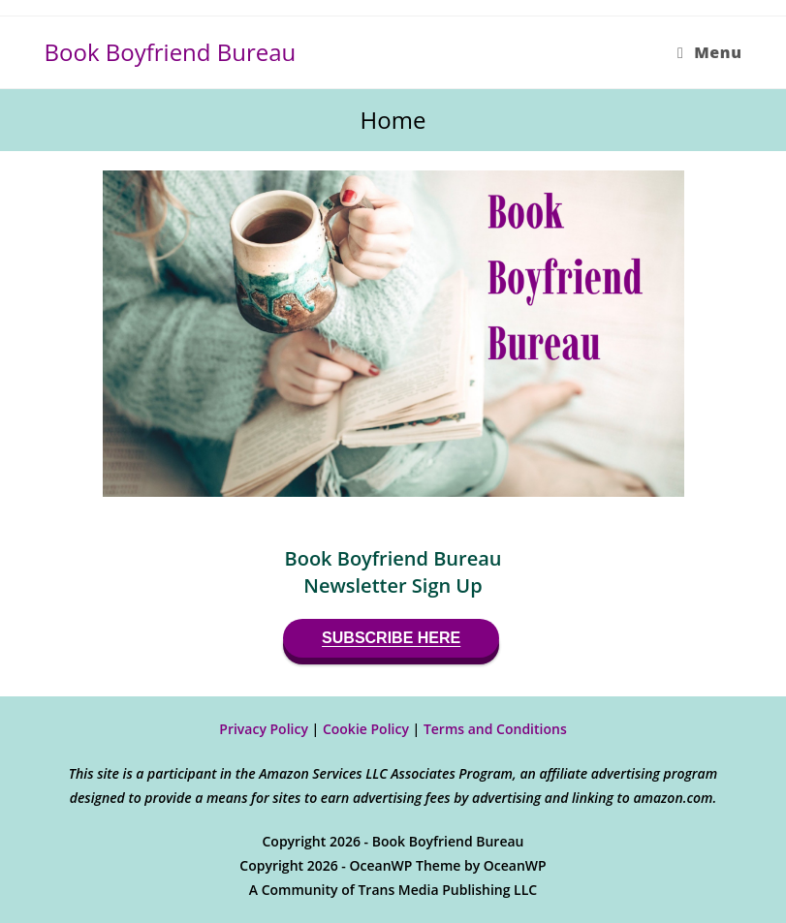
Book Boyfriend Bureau (171, 52)
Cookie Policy (366, 729)
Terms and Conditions (495, 729)
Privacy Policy (263, 729)
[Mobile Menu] (709, 52)
